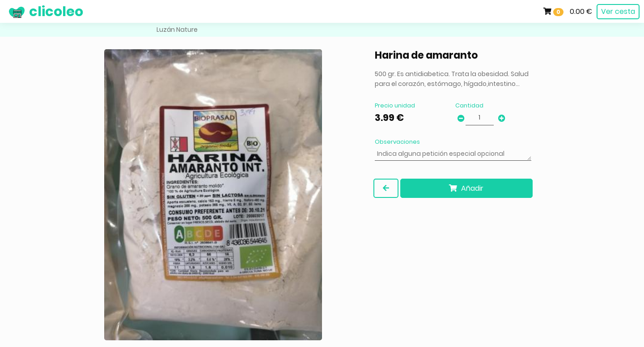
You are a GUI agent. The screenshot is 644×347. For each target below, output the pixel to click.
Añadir (466, 188)
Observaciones (397, 142)
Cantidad (469, 105)
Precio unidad (395, 105)
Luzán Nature (177, 29)
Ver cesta (618, 11)
